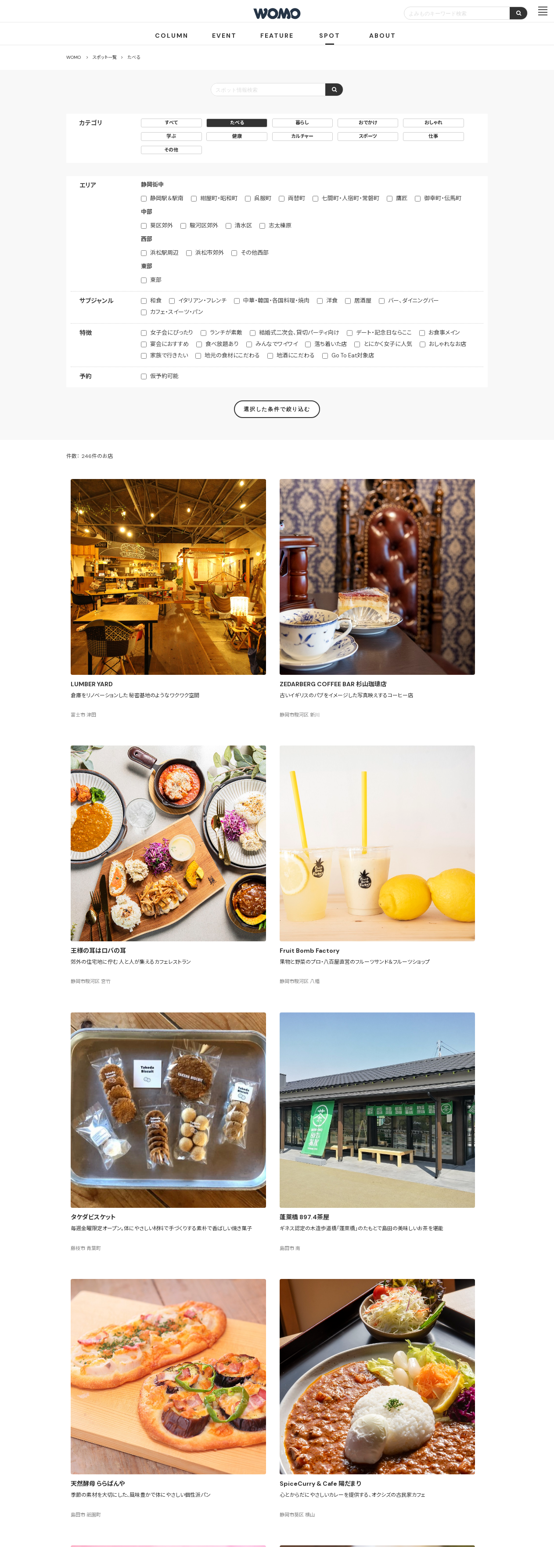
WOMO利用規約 (287, 1473)
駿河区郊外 (204, 225)
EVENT (224, 36)
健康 (237, 136)
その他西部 (255, 252)
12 (330, 1313)
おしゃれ (433, 122)
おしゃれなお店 (447, 344)
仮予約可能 (164, 376)
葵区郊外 (161, 225)
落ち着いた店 (330, 344)
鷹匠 (401, 198)
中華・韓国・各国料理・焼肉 (276, 300)
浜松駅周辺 (164, 252)
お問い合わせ (347, 1505)
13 (345, 1313)
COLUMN (171, 36)
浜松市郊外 (209, 252)
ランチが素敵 (226, 332)
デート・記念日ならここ (384, 332)
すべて (171, 122)
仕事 (433, 136)
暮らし (302, 122)
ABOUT (382, 36)
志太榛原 (280, 225)
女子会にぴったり (171, 332)
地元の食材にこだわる (232, 355)
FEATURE (277, 36)
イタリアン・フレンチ (202, 300)
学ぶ (171, 136)
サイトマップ (329, 1473)
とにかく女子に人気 (387, 344)
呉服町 (262, 198)
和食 (156, 300)
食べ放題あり (222, 344)
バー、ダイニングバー (413, 300)
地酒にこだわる (296, 355)
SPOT (329, 36)
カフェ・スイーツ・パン (176, 312)
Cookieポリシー (302, 1505)
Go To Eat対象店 (352, 355)
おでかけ (368, 122)
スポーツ (368, 136)
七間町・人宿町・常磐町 (350, 198)
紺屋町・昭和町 (218, 198)
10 (301, 1313)
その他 (171, 150)
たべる (237, 122)
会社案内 (202, 1505)
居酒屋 (362, 300)
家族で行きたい (169, 355)
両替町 (296, 198)
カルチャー (302, 136)
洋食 (332, 300)
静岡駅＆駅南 (166, 198)
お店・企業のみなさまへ (233, 1473)
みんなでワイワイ (276, 344)
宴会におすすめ (169, 344)
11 (315, 1313)
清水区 (243, 225)
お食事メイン (444, 332)
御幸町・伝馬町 (442, 198)
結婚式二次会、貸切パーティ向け (299, 332)
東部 (156, 280)
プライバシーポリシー (249, 1505)
